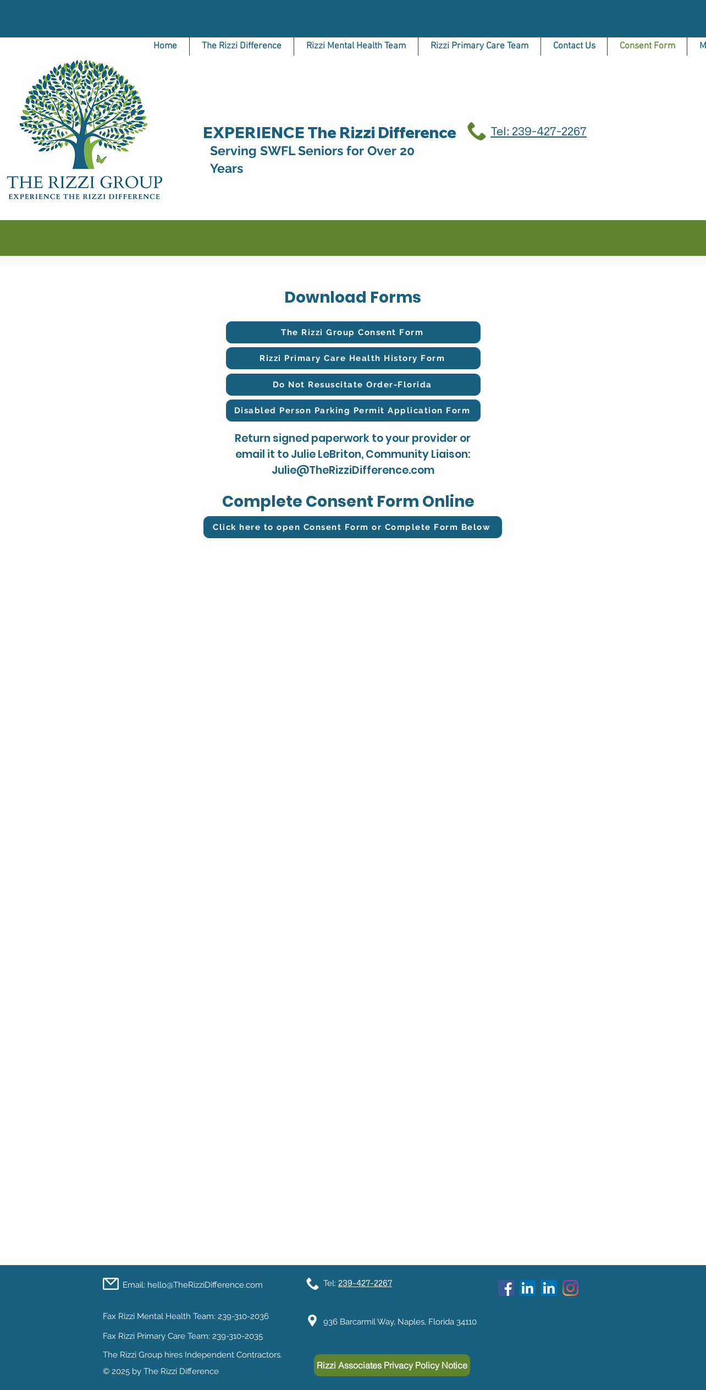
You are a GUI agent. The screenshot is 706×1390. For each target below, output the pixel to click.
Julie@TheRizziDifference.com (353, 470)
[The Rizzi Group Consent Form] (353, 332)
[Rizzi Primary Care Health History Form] (353, 358)
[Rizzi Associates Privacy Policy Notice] (392, 1365)
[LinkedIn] (528, 1288)
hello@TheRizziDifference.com (205, 1285)
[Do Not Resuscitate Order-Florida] (353, 385)
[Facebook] (506, 1288)
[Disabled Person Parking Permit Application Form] (353, 411)
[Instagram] (570, 1288)
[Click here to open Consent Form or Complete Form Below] (352, 527)
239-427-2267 (365, 1283)
